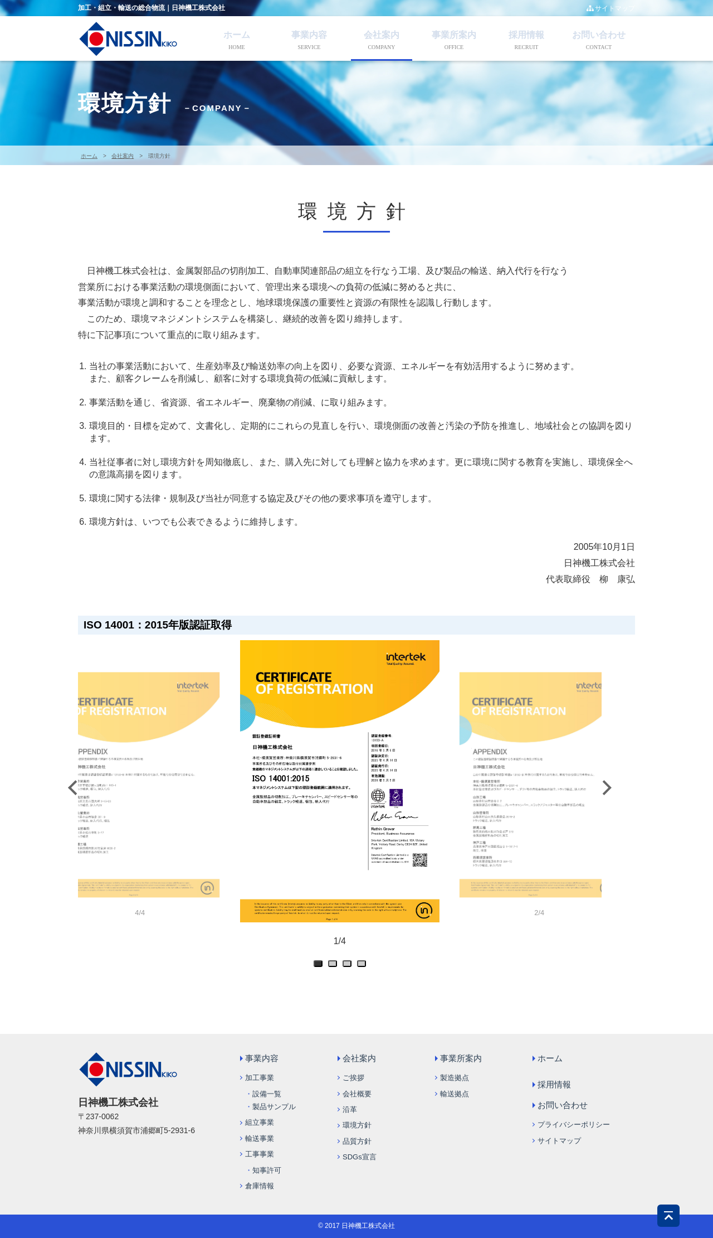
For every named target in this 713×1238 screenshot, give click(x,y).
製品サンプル (274, 1106)
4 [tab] (364, 966)
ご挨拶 (353, 1077)
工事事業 (259, 1154)
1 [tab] (320, 966)
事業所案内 (454, 35)
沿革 (350, 1109)
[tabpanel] (339, 800)
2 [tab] (335, 966)
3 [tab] (349, 966)
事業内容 (309, 35)
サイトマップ (611, 8)
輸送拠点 (454, 1094)
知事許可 (266, 1170)
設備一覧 (266, 1094)
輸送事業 (259, 1138)
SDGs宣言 (360, 1157)
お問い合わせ (599, 35)
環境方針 (357, 1125)
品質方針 (357, 1141)
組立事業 (259, 1122)
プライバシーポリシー (574, 1124)
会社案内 (381, 35)
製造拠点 (454, 1077)
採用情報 (526, 35)
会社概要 (357, 1094)
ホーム (236, 35)
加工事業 (259, 1077)
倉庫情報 (259, 1186)
